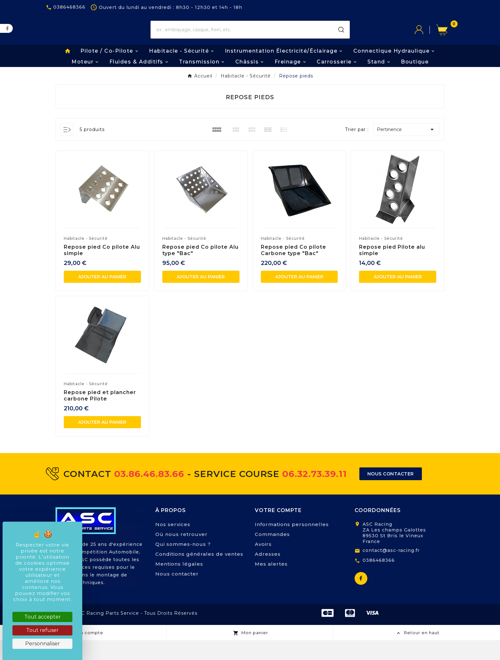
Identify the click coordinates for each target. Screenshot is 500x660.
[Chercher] (242, 40)
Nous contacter (177, 593)
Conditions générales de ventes (199, 574)
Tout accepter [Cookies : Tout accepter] (42, 617)
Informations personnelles (292, 544)
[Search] (341, 40)
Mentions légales (179, 584)
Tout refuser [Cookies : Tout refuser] (42, 630)
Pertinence (406, 149)
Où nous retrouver (181, 554)
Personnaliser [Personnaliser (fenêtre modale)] (42, 644)
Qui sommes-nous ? (183, 564)
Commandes (272, 554)
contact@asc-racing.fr (391, 570)
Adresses (268, 574)
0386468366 (379, 580)
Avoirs (263, 564)
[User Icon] (425, 39)
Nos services (172, 544)
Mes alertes (271, 584)
